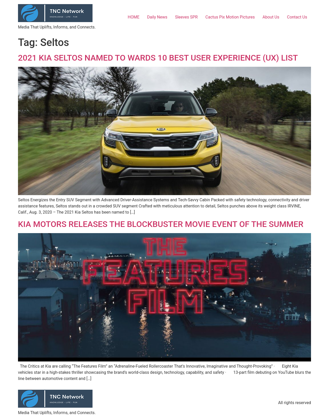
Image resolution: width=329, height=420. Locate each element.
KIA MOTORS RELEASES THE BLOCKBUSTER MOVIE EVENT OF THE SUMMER (160, 224)
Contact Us (297, 17)
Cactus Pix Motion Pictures (230, 17)
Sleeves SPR (186, 17)
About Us (270, 17)
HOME (133, 17)
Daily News (157, 17)
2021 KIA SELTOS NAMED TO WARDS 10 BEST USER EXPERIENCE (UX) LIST (158, 58)
